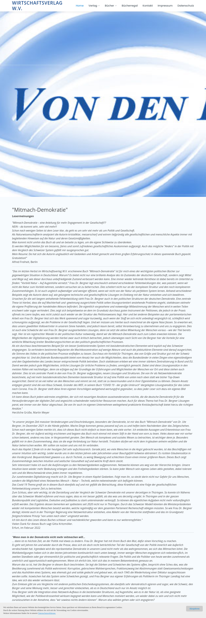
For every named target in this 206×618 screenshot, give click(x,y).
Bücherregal (130, 6)
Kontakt (148, 6)
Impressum (165, 6)
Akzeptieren (194, 609)
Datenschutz (185, 6)
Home (80, 6)
